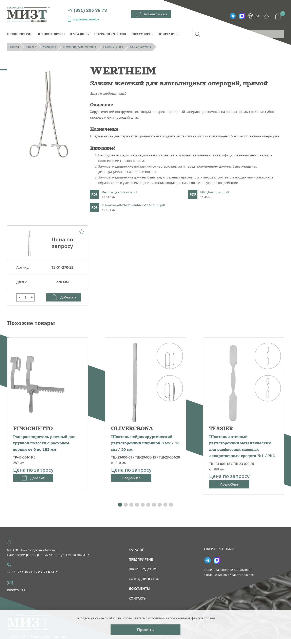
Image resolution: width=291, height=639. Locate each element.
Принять (145, 629)
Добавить (68, 297)
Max (242, 16)
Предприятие (19, 34)
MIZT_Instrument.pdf (214, 195)
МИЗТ (37, 14)
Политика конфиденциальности (228, 570)
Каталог (78, 34)
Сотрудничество (110, 34)
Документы (143, 34)
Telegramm (232, 16)
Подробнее (131, 478)
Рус (257, 16)
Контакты (169, 34)
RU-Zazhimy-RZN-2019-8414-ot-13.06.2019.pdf (133, 207)
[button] (120, 505)
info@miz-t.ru (17, 590)
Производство (51, 34)
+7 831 (20, 572)
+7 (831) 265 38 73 (87, 10)
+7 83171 (46, 572)
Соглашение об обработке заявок (229, 575)
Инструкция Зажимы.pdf (119, 195)
